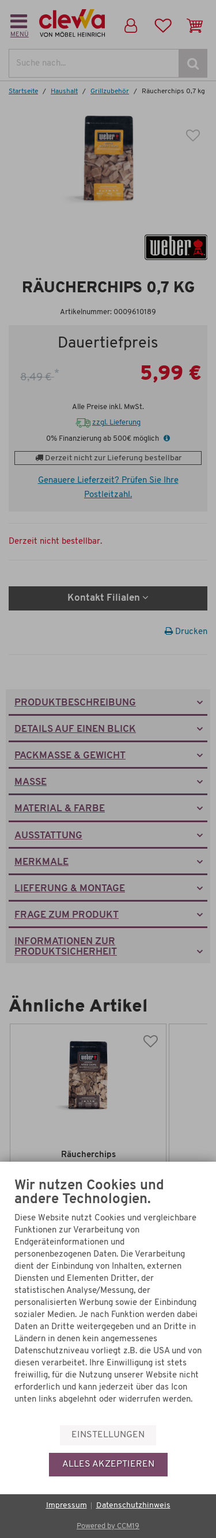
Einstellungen (108, 1435)
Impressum (66, 1505)
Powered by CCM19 (108, 1526)
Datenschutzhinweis (133, 1505)
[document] (108, 1301)
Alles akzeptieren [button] (108, 1464)
